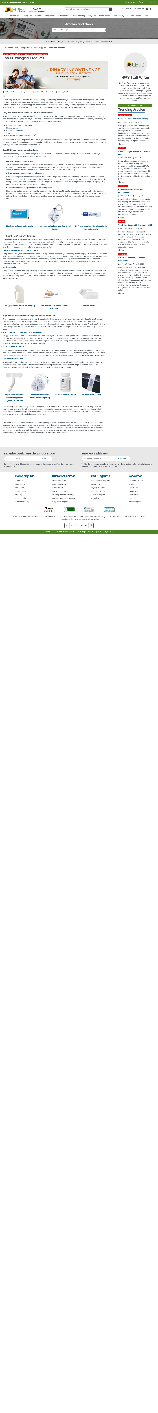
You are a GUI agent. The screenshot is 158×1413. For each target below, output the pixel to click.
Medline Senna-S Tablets (65, 396)
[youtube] (86, 526)
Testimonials (20, 492)
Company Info (24, 477)
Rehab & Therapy (134, 16)
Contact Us (126, 9)
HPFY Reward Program (100, 482)
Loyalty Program (98, 489)
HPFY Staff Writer (11, 92)
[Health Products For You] (15, 9)
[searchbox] (88, 9)
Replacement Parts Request (63, 499)
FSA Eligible (133, 492)
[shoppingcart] (150, 9)
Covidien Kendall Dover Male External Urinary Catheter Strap (76, 262)
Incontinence (104, 16)
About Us (19, 482)
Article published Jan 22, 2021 (31, 92)
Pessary (20, 54)
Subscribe (45, 460)
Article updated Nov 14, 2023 (56, 92)
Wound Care (14, 16)
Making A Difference (125, 115)
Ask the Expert (135, 503)
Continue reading (135, 105)
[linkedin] (81, 526)
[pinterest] (90, 526)
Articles (132, 485)
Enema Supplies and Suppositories (36, 54)
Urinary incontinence (14, 131)
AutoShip (95, 499)
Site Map (19, 496)
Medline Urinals (89, 307)
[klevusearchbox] (110, 9)
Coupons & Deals (136, 482)
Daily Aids (92, 16)
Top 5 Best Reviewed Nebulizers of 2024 (134, 225)
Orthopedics (63, 16)
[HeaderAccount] (139, 9)
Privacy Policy (21, 499)
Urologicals (27, 16)
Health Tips (133, 489)
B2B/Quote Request (60, 503)
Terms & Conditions (60, 492)
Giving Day (95, 485)
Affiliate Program (98, 496)
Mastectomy (118, 16)
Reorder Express (59, 485)
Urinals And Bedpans (10, 54)
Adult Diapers (123, 186)
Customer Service (63, 477)
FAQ (130, 499)
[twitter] (67, 526)
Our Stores (19, 489)
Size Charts (133, 496)
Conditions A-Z (106, 42)
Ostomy (38, 16)
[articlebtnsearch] (79, 33)
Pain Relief (122, 148)
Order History (57, 489)
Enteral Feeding (78, 16)
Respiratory (50, 16)
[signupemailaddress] (21, 459)
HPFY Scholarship (98, 492)
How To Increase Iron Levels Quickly (132, 119)
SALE (147, 16)
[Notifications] (147, 9)
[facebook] (72, 526)
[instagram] (76, 526)
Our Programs (100, 477)
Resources (135, 477)
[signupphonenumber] (99, 459)
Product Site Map (22, 503)
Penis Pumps (123, 254)
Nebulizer (121, 221)
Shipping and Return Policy (63, 496)
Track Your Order (59, 482)
